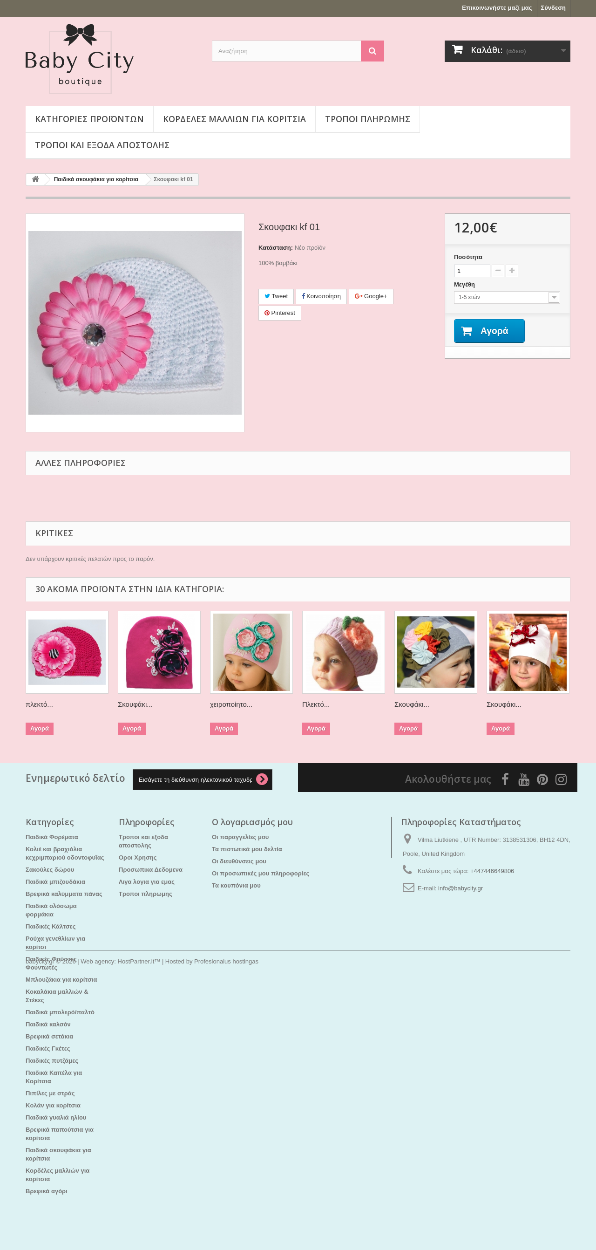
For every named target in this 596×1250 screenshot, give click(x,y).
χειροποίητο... (231, 704)
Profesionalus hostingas (226, 1224)
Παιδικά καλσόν (48, 1024)
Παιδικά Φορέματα (52, 836)
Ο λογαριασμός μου (252, 821)
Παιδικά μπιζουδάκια (55, 881)
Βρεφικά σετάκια (49, 1036)
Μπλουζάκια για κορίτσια (61, 979)
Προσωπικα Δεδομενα (151, 869)
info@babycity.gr (460, 888)
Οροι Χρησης (138, 857)
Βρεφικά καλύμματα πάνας (64, 893)
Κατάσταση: (275, 247)
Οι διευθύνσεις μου (239, 861)
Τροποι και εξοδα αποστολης (102, 144)
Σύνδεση (553, 7)
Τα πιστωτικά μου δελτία (247, 849)
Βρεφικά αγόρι (47, 1191)
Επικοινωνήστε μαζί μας (497, 7)
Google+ (371, 296)
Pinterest (279, 312)
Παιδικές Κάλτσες (51, 926)
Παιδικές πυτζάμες (52, 1060)
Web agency (97, 1224)
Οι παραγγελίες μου (240, 836)
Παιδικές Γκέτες (48, 1048)
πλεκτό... (39, 704)
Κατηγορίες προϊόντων (89, 118)
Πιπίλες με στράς (50, 1093)
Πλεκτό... (316, 704)
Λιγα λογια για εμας (147, 881)
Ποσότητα (468, 256)
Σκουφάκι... (135, 704)
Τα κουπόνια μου (236, 885)
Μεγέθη (465, 284)
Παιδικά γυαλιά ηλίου (56, 1117)
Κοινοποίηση (321, 296)
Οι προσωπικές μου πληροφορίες (260, 873)
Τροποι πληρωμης (367, 118)
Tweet (276, 296)
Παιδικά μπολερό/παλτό (60, 1012)
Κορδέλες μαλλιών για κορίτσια (234, 118)
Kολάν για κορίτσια (53, 1105)
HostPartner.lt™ (139, 1224)
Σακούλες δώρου (50, 869)
